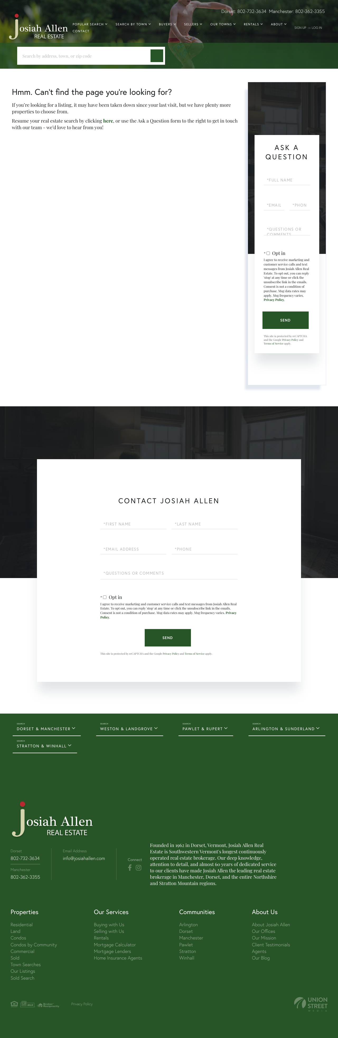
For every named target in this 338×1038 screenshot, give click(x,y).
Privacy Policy (274, 300)
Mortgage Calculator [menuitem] (115, 945)
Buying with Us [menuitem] (109, 924)
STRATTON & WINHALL (42, 746)
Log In (317, 28)
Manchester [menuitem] (191, 938)
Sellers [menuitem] (191, 24)
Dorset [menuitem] (186, 931)
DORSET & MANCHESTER (44, 729)
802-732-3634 (251, 11)
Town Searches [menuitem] (26, 964)
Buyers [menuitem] (165, 24)
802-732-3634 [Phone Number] (25, 858)
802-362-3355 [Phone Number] (25, 877)
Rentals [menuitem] (251, 24)
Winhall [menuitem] (186, 958)
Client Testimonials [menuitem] (271, 945)
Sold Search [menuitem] (23, 978)
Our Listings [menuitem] (23, 971)
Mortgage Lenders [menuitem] (112, 951)
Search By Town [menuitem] (131, 24)
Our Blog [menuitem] (261, 958)
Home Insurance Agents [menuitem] (118, 958)
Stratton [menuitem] (187, 951)
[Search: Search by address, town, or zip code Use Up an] (85, 56)
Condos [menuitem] (18, 938)
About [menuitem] (277, 24)
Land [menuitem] (15, 931)
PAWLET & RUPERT (202, 729)
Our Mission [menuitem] (264, 938)
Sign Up (300, 28)
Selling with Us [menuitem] (109, 931)
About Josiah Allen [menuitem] (271, 924)
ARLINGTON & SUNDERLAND (283, 729)
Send (285, 320)
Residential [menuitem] (22, 924)
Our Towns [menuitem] (221, 24)
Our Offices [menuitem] (263, 931)
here (108, 121)
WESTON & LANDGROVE (126, 729)
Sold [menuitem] (15, 958)
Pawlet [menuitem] (186, 945)
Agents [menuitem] (259, 951)
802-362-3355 (310, 11)
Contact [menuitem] (81, 31)
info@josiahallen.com (84, 858)
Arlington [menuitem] (188, 924)
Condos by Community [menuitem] (34, 945)
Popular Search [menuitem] (88, 24)
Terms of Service (274, 343)
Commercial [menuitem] (22, 951)
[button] (157, 55)
